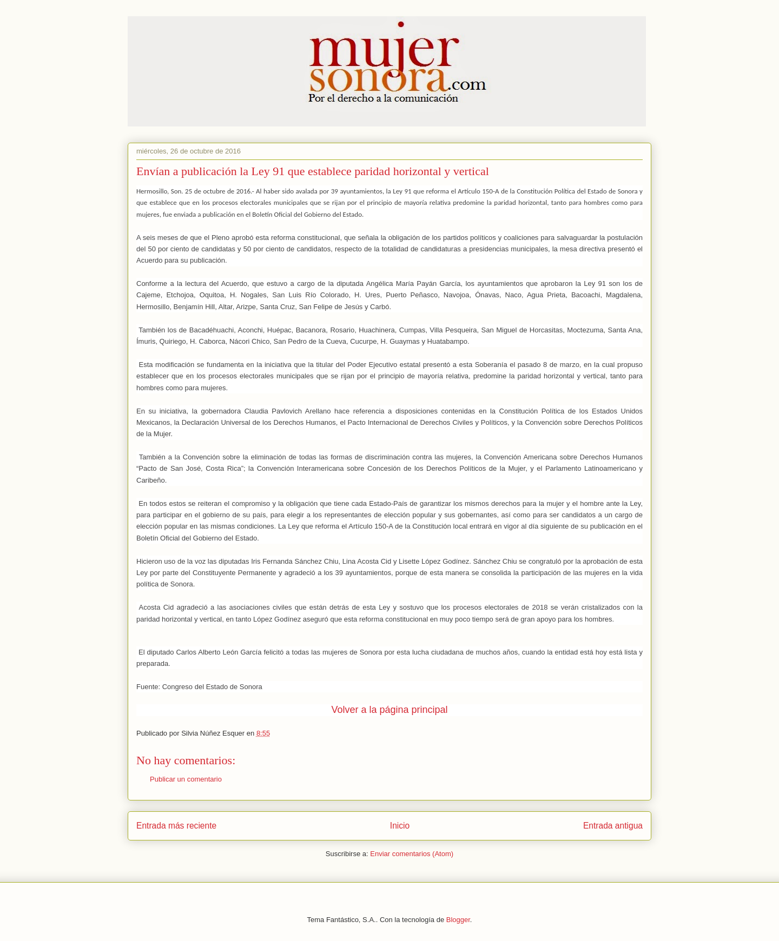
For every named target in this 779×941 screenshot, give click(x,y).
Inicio (400, 825)
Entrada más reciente (176, 825)
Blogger (458, 920)
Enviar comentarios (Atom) (411, 854)
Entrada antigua (613, 825)
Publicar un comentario (186, 779)
